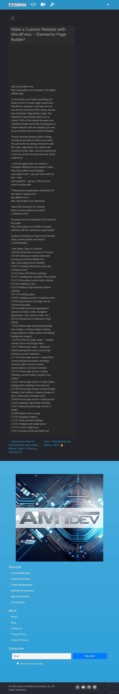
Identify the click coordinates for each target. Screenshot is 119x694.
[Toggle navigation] (13, 18)
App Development (20, 596)
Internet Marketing (20, 573)
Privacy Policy (18, 634)
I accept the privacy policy (30, 663)
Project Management (21, 584)
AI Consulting (18, 602)
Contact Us (16, 628)
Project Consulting (20, 579)
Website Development (22, 590)
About (14, 616)
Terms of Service (20, 640)
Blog (13, 622)
